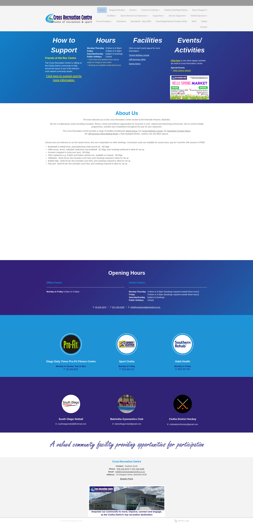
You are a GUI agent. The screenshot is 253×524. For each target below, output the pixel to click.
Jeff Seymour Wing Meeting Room (103, 134)
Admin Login (181, 521)
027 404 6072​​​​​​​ (72, 369)
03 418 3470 (100, 307)
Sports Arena (131, 131)
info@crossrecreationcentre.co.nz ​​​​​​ (146, 307)
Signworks (172, 131)
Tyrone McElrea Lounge (152, 131)
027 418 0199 (118, 307)
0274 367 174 (128, 369)
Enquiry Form (126, 479)
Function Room (183, 131)
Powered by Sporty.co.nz (71, 521)
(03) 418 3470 (123, 469)
